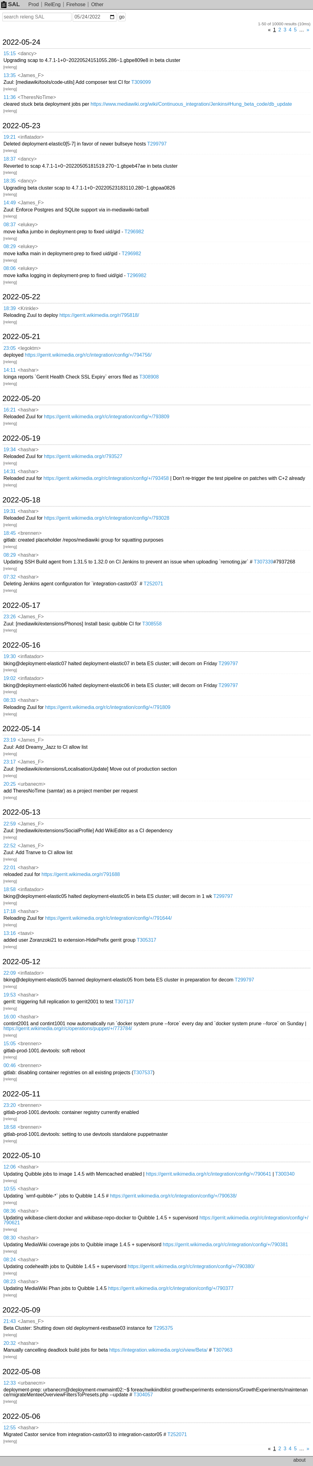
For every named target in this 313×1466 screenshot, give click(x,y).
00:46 (9, 1065)
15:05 (9, 1043)
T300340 (285, 1174)
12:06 (9, 1166)
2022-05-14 (21, 728)
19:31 (9, 511)
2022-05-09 (21, 1310)
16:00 (9, 1016)
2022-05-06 (21, 1416)
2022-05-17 (21, 605)
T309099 (141, 82)
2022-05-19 (21, 438)
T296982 (134, 231)
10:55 (9, 1188)
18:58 (9, 889)
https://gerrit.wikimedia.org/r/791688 (81, 874)
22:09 (9, 973)
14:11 (9, 370)
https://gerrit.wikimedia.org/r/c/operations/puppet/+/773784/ (67, 1028)
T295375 (163, 1328)
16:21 (9, 409)
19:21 (9, 137)
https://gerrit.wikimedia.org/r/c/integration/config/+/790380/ (191, 1266)
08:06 (9, 268)
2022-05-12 (21, 961)
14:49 (9, 202)
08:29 (9, 246)
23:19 (9, 740)
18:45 (9, 533)
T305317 (146, 940)
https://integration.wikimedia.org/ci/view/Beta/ (158, 1350)
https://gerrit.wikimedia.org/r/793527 (83, 456)
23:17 (9, 761)
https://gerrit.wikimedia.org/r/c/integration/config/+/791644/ (108, 918)
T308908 (149, 376)
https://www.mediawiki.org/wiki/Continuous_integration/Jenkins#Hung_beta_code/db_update (191, 104)
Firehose (75, 4)
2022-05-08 (21, 1371)
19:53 (9, 994)
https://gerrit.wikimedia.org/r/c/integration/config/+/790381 (225, 1244)
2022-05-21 (21, 336)
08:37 (9, 224)
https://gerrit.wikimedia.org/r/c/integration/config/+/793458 (106, 478)
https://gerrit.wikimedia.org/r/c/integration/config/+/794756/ (88, 355)
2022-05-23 (21, 125)
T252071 (153, 583)
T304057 (143, 1394)
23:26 (9, 616)
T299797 (157, 143)
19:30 (9, 656)
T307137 (124, 1001)
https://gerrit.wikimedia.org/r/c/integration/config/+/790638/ (173, 1195)
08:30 (9, 1237)
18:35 (9, 180)
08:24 (9, 1259)
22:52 (9, 845)
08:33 (9, 700)
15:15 (9, 53)
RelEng (52, 4)
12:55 (9, 1427)
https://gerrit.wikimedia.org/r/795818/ (99, 315)
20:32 (9, 1343)
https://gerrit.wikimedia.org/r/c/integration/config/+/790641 (208, 1174)
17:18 (9, 911)
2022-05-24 (21, 42)
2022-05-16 (21, 645)
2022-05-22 (21, 296)
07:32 (9, 576)
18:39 (9, 308)
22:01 (9, 867)
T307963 (222, 1350)
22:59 (9, 823)
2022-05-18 (21, 500)
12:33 (9, 1383)
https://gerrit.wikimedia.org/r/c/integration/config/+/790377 (171, 1288)
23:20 (9, 1105)
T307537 (143, 1072)
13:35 (9, 75)
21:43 (9, 1321)
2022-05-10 (21, 1155)
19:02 (9, 678)
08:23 (9, 1281)
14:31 (9, 471)
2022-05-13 (21, 812)
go (121, 16)
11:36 (9, 97)
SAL (10, 4)
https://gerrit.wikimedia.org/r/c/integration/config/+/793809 (106, 416)
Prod (33, 4)
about (299, 1460)
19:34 (9, 449)
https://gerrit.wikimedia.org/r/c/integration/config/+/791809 (107, 707)
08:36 (9, 1211)
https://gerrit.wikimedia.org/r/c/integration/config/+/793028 (106, 518)
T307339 (263, 561)
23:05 (9, 348)
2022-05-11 (21, 1093)
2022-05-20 (21, 398)
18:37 (9, 159)
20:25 (9, 784)
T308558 (152, 623)
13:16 (9, 933)
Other (97, 4)
